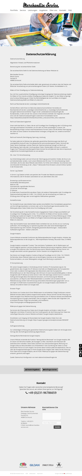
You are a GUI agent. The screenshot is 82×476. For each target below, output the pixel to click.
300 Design (69, 473)
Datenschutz (32, 473)
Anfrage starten (50, 370)
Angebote (43, 10)
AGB (27, 473)
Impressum (40, 473)
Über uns (53, 10)
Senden (57, 436)
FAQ (70, 10)
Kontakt (62, 10)
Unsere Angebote (32, 370)
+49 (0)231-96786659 (41, 391)
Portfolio (14, 10)
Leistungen (32, 10)
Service (23, 10)
